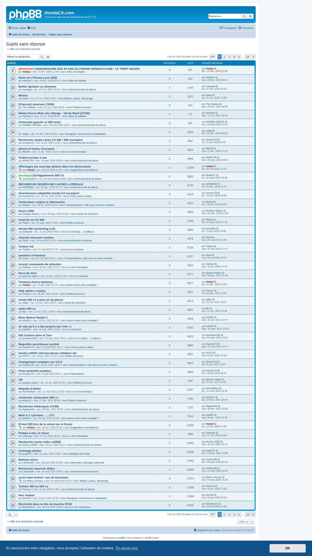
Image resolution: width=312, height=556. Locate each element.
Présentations (77, 373)
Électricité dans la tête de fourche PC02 (45, 504)
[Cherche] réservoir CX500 (36, 104)
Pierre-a (27, 489)
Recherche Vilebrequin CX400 (38, 406)
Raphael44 (28, 409)
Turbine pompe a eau (32, 157)
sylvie (26, 98)
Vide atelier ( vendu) (32, 291)
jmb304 (26, 320)
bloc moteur (26, 495)
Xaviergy (27, 436)
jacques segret (30, 276)
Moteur (23, 95)
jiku (24, 311)
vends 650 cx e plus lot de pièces (40, 299)
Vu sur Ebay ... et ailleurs (80, 231)
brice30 (26, 498)
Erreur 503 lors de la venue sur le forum (45, 424)
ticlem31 (27, 400)
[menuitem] (31, 28)
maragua (27, 89)
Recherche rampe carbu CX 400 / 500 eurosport (50, 139)
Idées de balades (76, 71)
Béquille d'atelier (29, 388)
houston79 (28, 142)
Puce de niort (27, 273)
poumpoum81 (30, 338)
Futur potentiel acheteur (34, 370)
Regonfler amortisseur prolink (38, 344)
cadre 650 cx (27, 308)
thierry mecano (35, 481)
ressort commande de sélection (39, 264)
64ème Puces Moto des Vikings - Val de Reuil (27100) (54, 113)
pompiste (27, 231)
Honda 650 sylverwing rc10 (36, 228)
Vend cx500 (26, 211)
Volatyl (26, 71)
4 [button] (234, 57)
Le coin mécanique (76, 151)
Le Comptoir (81, 276)
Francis (26, 294)
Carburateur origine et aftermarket (41, 202)
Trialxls (26, 249)
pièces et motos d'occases (36, 148)
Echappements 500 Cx (49, 175)
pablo (25, 302)
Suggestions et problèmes (84, 170)
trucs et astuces (75, 249)
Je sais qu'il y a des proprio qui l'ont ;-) (44, 326)
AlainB (26, 151)
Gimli (25, 240)
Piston (26, 222)
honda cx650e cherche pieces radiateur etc (47, 353)
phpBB (121, 538)
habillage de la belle (79, 453)
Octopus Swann (31, 214)
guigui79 (27, 453)
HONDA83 (28, 187)
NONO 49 (28, 160)
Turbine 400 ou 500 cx (33, 486)
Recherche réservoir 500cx (36, 468)
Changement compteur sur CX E (40, 362)
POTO (26, 356)
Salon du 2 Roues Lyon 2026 (37, 77)
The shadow (29, 107)
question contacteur (32, 255)
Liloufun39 (28, 462)
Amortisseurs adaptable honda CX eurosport (48, 193)
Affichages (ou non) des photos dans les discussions (54, 166)
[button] (212, 56)
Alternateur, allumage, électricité (87, 462)
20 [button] (247, 57)
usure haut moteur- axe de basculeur (43, 477)
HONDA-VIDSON (32, 125)
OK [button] (287, 548)
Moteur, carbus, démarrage (78, 98)
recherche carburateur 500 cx (38, 397)
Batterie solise (28, 459)
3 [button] (229, 57)
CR (20, 379)
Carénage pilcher (30, 450)
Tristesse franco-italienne (35, 282)
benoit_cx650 (30, 445)
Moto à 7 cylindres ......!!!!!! (36, 415)
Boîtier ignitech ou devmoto (37, 86)
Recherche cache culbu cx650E (39, 442)
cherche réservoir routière (36, 237)
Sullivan (27, 267)
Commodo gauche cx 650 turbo (39, 122)
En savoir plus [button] (127, 548)
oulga (25, 134)
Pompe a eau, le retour (33, 433)
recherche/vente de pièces (82, 89)
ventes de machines (87, 214)
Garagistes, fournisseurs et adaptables (85, 134)
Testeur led (25, 246)
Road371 (32, 178)
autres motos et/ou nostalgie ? (82, 285)
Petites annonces (82, 107)
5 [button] (239, 57)
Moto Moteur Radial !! (33, 317)
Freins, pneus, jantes (81, 196)
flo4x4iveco (28, 507)
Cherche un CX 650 (31, 219)
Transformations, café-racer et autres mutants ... (91, 205)
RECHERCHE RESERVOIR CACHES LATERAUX (50, 184)
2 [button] (224, 57)
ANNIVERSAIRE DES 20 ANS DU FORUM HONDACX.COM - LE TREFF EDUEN (87, 68)
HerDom (27, 80)
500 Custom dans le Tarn (35, 335)
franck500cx (29, 391)
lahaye (26, 205)
